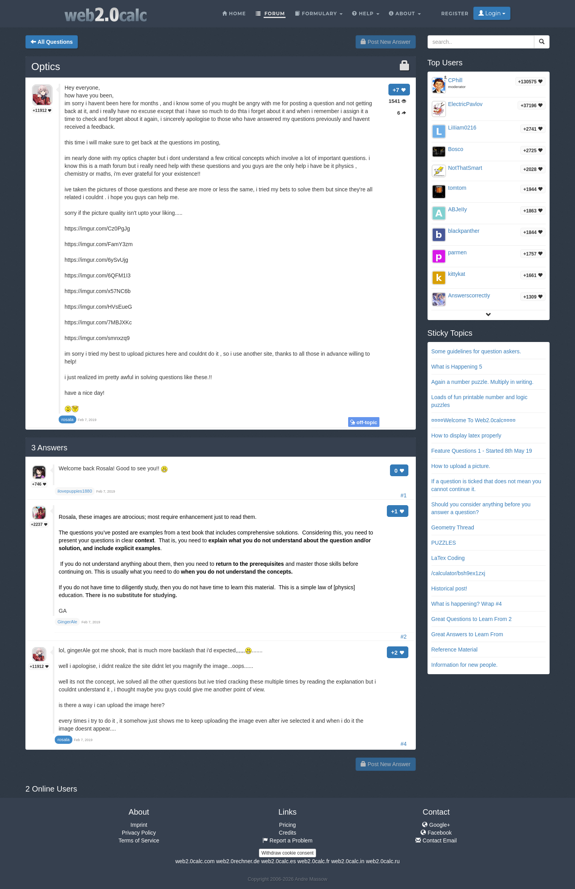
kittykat (456, 274)
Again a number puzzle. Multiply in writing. (482, 382)
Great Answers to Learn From (467, 634)
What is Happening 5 (456, 367)
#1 (404, 495)
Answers (49, 447)
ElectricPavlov (465, 104)
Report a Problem (287, 840)
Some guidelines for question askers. (476, 351)
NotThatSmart (465, 168)
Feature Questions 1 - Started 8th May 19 (481, 451)
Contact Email (435, 840)
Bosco (456, 149)
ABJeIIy (457, 209)
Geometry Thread (452, 527)
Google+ (436, 825)
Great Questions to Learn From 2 (471, 619)
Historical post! (449, 588)
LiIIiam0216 (462, 127)
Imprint (139, 825)
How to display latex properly (466, 435)
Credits (287, 833)
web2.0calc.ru (382, 861)
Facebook (435, 833)
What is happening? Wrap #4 (466, 604)
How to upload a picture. (461, 466)
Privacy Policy (139, 833)
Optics (45, 66)
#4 (404, 744)
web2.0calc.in (348, 861)
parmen (457, 252)
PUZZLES (443, 543)
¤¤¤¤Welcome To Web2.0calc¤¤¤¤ (473, 420)
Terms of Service (139, 840)
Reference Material (454, 649)
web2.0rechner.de (237, 861)
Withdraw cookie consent (287, 853)
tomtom (457, 188)
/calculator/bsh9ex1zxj (458, 573)
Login (491, 13)
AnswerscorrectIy (469, 295)
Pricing (287, 825)
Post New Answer (386, 42)
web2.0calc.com (194, 861)
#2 (404, 636)
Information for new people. (464, 665)
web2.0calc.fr (313, 861)
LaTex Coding (448, 558)
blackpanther (464, 231)
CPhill (455, 80)
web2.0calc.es (278, 861)
